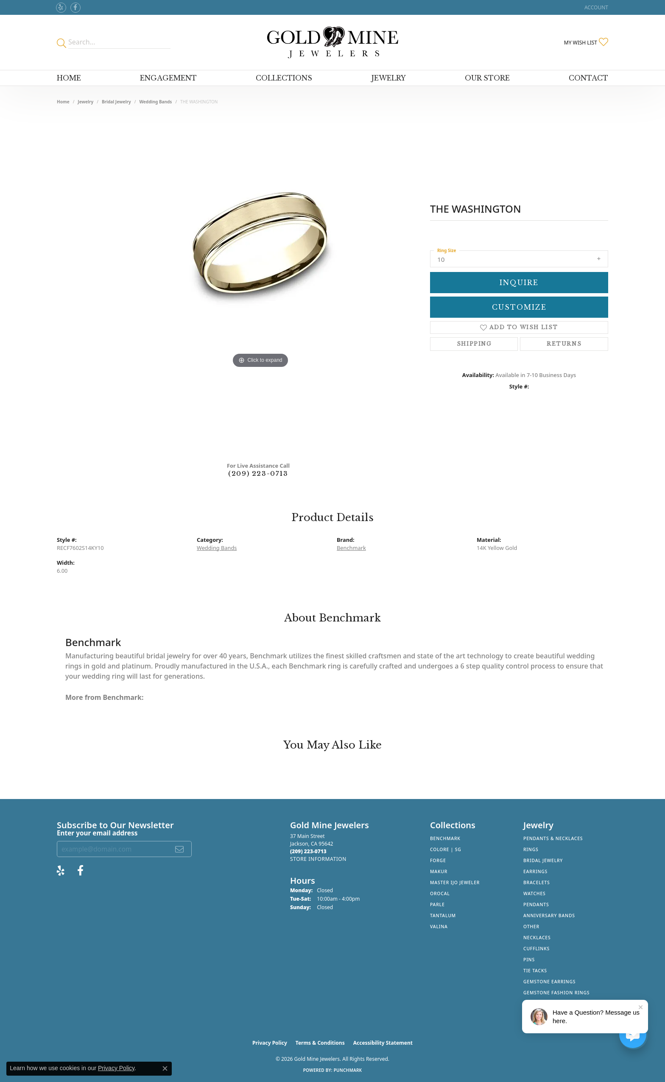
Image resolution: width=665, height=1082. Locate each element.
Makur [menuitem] (438, 871)
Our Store (487, 78)
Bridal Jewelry (116, 102)
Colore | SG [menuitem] (445, 849)
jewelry (85, 102)
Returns (564, 344)
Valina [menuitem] (439, 926)
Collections (284, 78)
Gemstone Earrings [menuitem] (549, 982)
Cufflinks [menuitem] (536, 949)
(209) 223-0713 (258, 473)
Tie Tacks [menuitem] (535, 971)
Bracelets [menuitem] (536, 882)
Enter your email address (97, 833)
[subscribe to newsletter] (179, 849)
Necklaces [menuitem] (536, 938)
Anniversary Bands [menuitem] (549, 915)
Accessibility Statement (383, 1042)
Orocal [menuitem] (440, 893)
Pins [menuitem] (529, 960)
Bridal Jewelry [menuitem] (543, 860)
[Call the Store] (308, 851)
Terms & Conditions (320, 1042)
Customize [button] (519, 307)
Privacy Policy (269, 1042)
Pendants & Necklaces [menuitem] (553, 838)
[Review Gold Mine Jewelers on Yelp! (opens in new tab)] (61, 8)
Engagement (168, 78)
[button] (595, 7)
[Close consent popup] (165, 1068)
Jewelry (389, 78)
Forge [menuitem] (438, 860)
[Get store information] (318, 859)
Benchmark (351, 548)
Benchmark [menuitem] (445, 838)
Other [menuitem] (531, 926)
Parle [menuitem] (437, 904)
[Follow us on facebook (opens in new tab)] (75, 8)
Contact (588, 78)
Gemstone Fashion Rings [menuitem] (556, 993)
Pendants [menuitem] (536, 904)
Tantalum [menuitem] (443, 915)
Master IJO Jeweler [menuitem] (455, 882)
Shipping (474, 344)
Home (69, 78)
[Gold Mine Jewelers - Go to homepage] (332, 42)
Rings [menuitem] (531, 849)
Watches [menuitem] (534, 893)
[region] (260, 285)
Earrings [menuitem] (535, 871)
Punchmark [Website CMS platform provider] (348, 1070)
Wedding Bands (155, 102)
